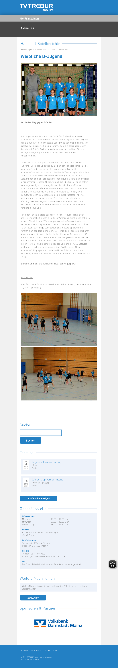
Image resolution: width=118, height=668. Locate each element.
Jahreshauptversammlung (47, 479)
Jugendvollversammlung (46, 462)
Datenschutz (51, 650)
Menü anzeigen (29, 18)
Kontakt (24, 650)
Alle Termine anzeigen (39, 498)
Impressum (36, 650)
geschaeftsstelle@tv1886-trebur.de (47, 556)
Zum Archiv (33, 597)
